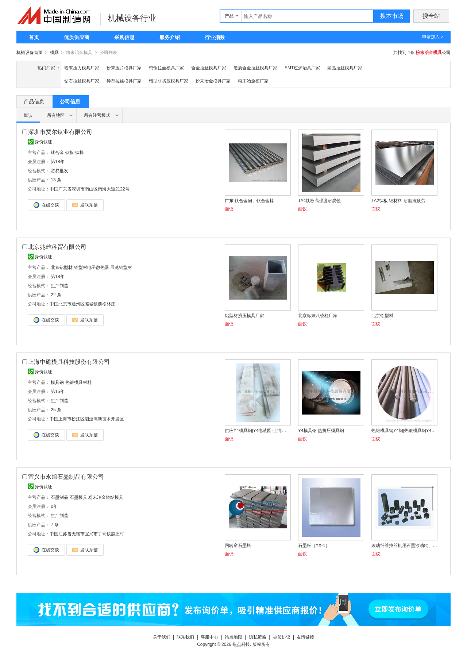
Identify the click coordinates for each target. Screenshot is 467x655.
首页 (34, 37)
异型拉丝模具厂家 (124, 80)
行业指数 (215, 37)
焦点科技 (241, 644)
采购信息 (124, 37)
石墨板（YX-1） (314, 545)
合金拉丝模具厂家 (208, 67)
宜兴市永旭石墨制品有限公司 (66, 476)
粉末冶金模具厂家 (213, 80)
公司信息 (70, 101)
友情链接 (305, 636)
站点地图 (233, 636)
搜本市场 (392, 16)
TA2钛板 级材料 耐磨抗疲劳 (398, 200)
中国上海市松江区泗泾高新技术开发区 (87, 418)
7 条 (55, 524)
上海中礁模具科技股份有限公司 (69, 361)
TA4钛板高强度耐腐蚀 (319, 200)
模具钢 (57, 382)
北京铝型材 (62, 267)
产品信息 (34, 101)
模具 (54, 52)
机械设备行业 (132, 18)
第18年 (57, 161)
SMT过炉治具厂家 (302, 67)
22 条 (56, 294)
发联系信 (85, 205)
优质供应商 (76, 37)
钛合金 (57, 152)
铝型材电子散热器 (91, 267)
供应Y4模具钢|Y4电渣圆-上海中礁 (257, 430)
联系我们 (185, 636)
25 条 (56, 409)
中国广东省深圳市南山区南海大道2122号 (90, 188)
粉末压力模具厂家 (81, 67)
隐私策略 (257, 636)
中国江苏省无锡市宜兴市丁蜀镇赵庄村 (87, 533)
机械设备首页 (29, 52)
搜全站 (431, 16)
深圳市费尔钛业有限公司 (60, 131)
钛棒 (79, 152)
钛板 (69, 152)
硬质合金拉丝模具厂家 (255, 67)
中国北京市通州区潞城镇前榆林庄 (82, 303)
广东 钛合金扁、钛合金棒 (249, 200)
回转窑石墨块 (238, 545)
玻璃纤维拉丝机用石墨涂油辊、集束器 (404, 545)
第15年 (57, 391)
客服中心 (209, 636)
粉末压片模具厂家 (124, 67)
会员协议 (281, 636)
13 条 (56, 179)
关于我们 (161, 636)
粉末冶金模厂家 (253, 80)
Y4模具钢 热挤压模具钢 (321, 430)
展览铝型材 (121, 267)
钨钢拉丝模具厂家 (166, 67)
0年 (54, 506)
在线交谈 (46, 205)
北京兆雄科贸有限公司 (57, 246)
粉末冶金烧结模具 (105, 497)
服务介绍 (169, 37)
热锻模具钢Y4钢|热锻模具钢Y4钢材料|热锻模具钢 (404, 430)
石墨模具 (78, 497)
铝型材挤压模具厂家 (168, 80)
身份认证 (40, 141)
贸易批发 (59, 170)
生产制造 (59, 285)
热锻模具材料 (78, 382)
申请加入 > (432, 36)
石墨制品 (59, 497)
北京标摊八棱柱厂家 (317, 315)
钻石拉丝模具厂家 (81, 80)
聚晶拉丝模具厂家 (344, 67)
